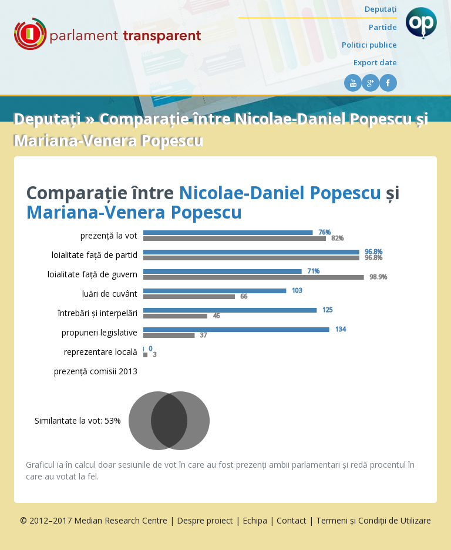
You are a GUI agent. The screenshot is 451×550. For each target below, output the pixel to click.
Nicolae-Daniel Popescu (280, 192)
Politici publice (369, 44)
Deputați (381, 9)
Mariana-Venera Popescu (134, 212)
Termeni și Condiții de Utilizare (373, 520)
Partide (383, 27)
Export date (375, 62)
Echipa (255, 520)
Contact (292, 520)
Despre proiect (205, 520)
